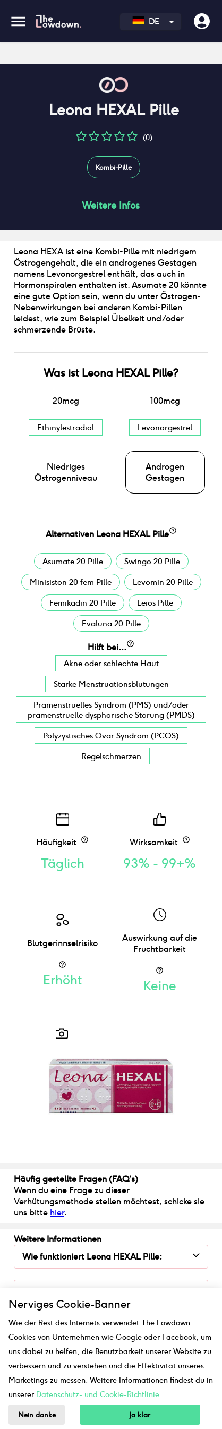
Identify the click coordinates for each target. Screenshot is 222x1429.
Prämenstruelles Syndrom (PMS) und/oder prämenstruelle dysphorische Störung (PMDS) (111, 710)
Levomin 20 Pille (163, 582)
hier (57, 1212)
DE (145, 21)
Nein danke (37, 1414)
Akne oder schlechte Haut (111, 663)
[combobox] (150, 22)
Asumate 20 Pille (72, 561)
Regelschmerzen (111, 756)
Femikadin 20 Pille (82, 603)
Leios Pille (155, 603)
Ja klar (140, 1414)
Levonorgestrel (165, 427)
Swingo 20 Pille (152, 561)
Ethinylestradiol (65, 427)
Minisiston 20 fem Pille (71, 582)
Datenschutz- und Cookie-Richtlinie (97, 1394)
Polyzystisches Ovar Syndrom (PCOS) (111, 735)
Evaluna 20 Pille (111, 623)
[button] (81, 140)
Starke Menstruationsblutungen (111, 684)
